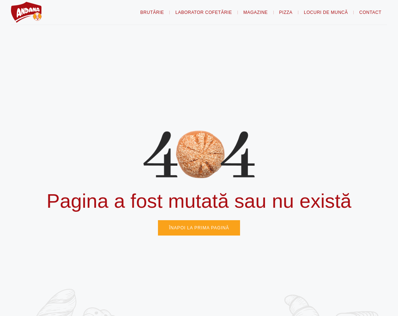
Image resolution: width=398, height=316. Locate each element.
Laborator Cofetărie (203, 12)
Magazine (255, 12)
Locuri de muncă (326, 12)
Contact (370, 12)
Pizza (286, 12)
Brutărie (152, 12)
